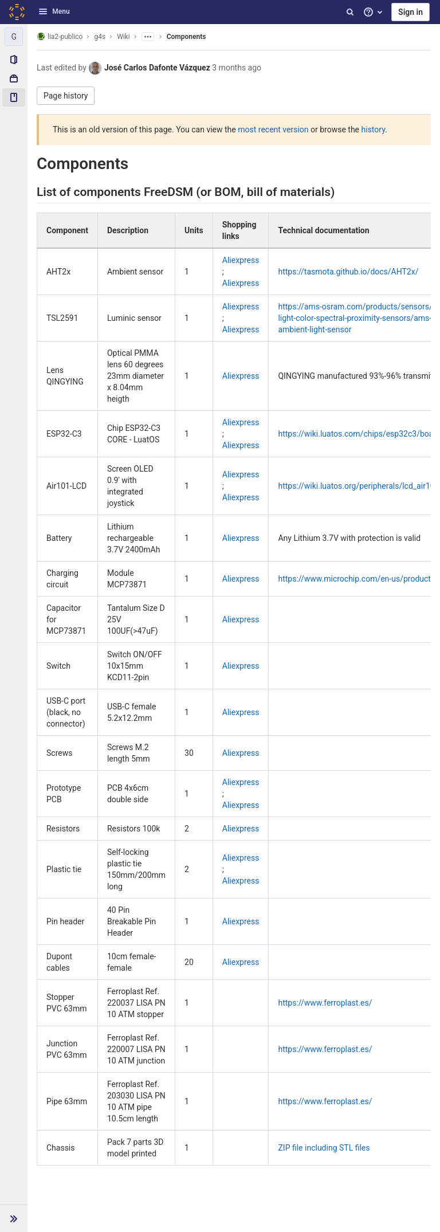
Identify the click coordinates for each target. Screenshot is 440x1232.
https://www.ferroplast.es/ (325, 1002)
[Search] (350, 12)
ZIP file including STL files (324, 1147)
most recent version (273, 129)
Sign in (410, 12)
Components (186, 37)
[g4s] (13, 36)
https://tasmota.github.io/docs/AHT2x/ (348, 271)
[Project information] (13, 59)
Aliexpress (241, 260)
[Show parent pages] (148, 36)
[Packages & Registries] (13, 78)
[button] (14, 1218)
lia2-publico (59, 36)
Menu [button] (53, 11)
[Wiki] (13, 97)
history (374, 129)
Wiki (123, 37)
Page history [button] (66, 95)
